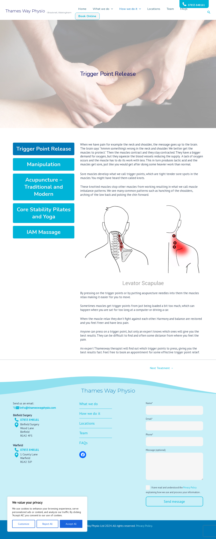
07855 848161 (196, 5)
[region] (47, 514)
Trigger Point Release (43, 149)
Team (166, 13)
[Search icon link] (209, 12)
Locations (153, 13)
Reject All (47, 524)
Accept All (71, 524)
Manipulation (44, 164)
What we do (109, 12)
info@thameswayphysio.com (38, 407)
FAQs (177, 13)
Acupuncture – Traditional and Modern (43, 187)
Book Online (193, 13)
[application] (117, 12)
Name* (174, 408)
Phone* (174, 439)
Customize (23, 524)
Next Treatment (161, 367)
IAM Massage (44, 232)
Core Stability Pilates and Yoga (44, 213)
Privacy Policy (190, 487)
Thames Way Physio (25, 11)
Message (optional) (174, 465)
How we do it (133, 12)
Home (92, 13)
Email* (174, 424)
